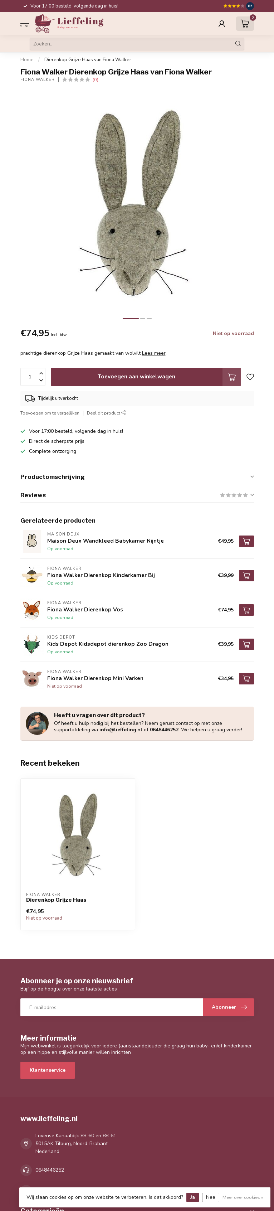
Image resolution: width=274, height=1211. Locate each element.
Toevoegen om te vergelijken (49, 413)
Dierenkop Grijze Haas (56, 900)
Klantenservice (47, 1070)
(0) (95, 80)
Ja (192, 1197)
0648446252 (164, 729)
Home (27, 60)
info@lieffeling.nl (120, 729)
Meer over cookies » (242, 1197)
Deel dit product (106, 413)
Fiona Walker (37, 80)
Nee (210, 1197)
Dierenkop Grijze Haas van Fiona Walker (87, 60)
